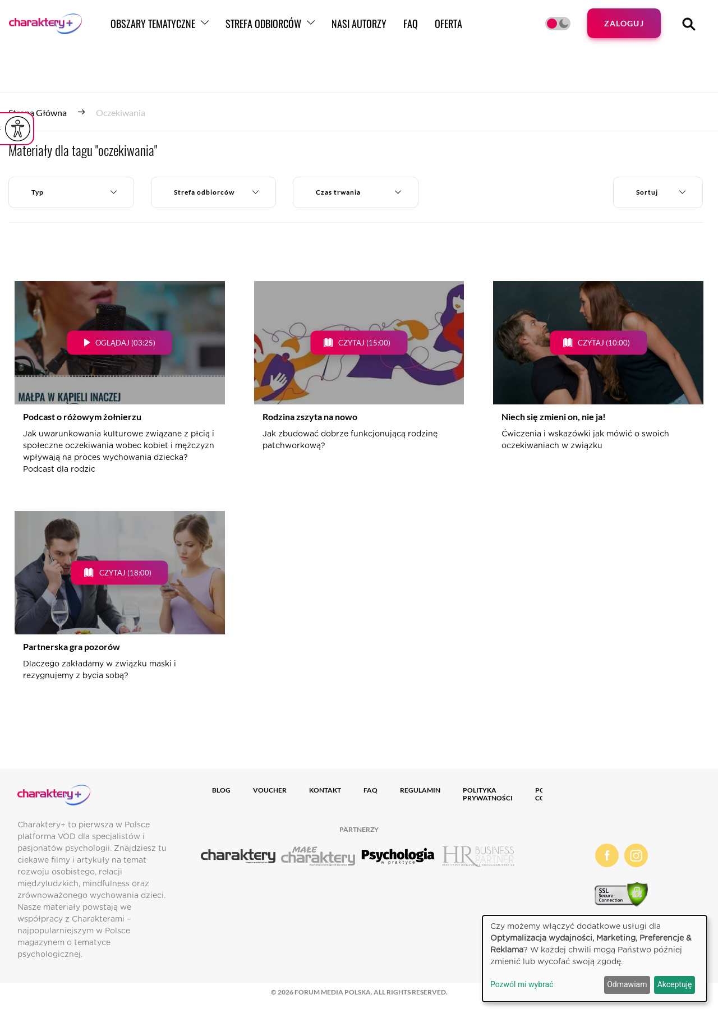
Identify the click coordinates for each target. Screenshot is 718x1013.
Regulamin (420, 790)
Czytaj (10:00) (604, 342)
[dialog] (594, 958)
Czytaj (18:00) (125, 572)
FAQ (452, 29)
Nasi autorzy (400, 29)
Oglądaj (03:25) (125, 342)
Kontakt (325, 790)
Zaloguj (622, 29)
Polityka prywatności (488, 794)
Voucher (270, 790)
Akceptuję (674, 984)
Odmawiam (627, 984)
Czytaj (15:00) (364, 342)
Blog (221, 790)
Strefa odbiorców (305, 29)
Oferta (490, 29)
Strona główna (37, 112)
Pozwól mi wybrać (522, 984)
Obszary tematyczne (194, 29)
